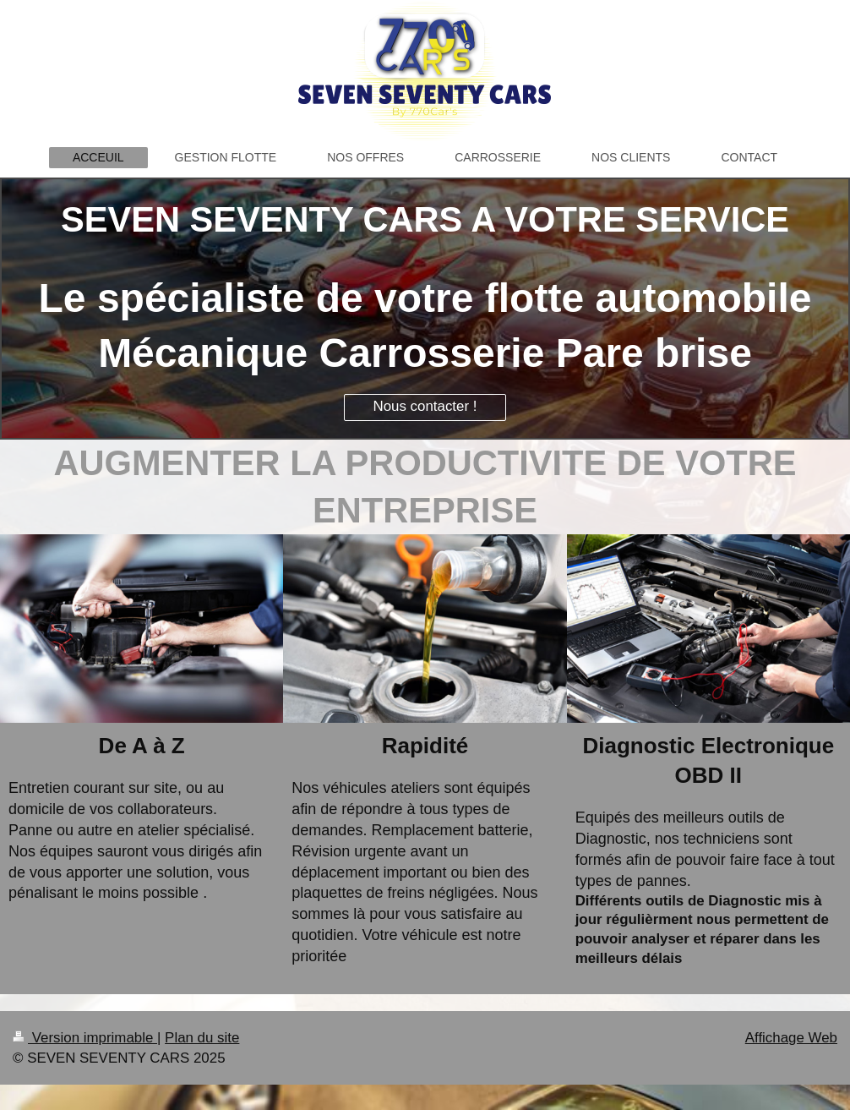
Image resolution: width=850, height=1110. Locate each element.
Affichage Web (791, 1038)
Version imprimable (85, 1038)
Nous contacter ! (425, 406)
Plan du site (202, 1038)
